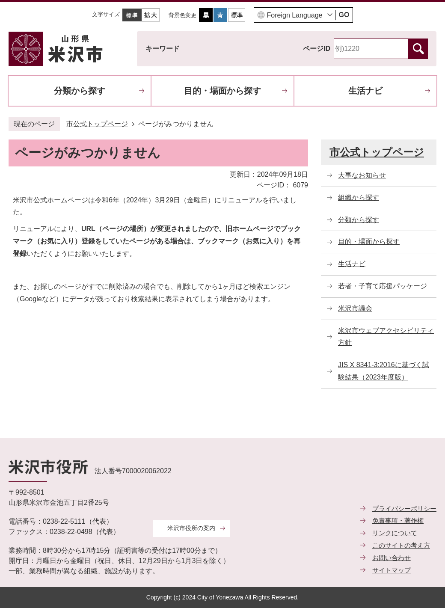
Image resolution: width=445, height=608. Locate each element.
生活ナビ (365, 90)
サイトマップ (391, 570)
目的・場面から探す (222, 90)
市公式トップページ (97, 124)
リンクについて (394, 533)
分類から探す (79, 90)
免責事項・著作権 (398, 520)
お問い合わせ (391, 557)
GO (344, 14)
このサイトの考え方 (401, 545)
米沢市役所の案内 (191, 528)
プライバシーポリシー (404, 508)
